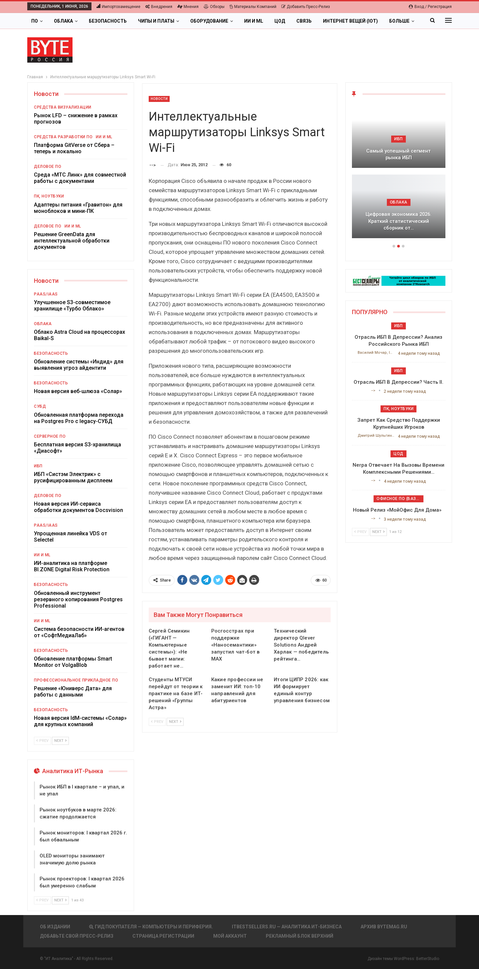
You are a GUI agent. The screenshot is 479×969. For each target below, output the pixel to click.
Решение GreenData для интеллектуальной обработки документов (71, 240)
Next (175, 722)
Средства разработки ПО (63, 137)
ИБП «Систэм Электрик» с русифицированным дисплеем (73, 477)
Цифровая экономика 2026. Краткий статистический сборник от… (398, 221)
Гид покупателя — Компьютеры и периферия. (151, 926)
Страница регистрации (163, 936)
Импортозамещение (118, 6)
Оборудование (209, 21)
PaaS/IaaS (46, 294)
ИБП (38, 466)
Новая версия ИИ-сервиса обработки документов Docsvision (78, 507)
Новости (159, 99)
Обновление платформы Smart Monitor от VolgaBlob (73, 662)
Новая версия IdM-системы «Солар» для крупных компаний (80, 721)
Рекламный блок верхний (299, 936)
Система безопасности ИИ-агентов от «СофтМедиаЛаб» (79, 632)
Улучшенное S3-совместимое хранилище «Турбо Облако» (72, 305)
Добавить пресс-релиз (305, 6)
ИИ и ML (253, 21)
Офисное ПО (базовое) (400, 498)
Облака (63, 21)
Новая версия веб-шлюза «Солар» (78, 391)
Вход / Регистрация (430, 6)
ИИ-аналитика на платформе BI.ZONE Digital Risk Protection (71, 566)
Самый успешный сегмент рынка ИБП (398, 154)
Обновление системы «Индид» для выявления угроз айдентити (78, 364)
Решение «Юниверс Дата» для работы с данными (73, 691)
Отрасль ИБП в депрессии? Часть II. (398, 382)
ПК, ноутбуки (49, 196)
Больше (399, 21)
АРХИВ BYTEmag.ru (384, 926)
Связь (304, 21)
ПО (34, 21)
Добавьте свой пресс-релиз (76, 936)
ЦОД (279, 21)
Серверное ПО (50, 436)
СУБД (40, 406)
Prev (157, 722)
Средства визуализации (62, 107)
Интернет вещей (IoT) (350, 21)
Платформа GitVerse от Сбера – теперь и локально (74, 148)
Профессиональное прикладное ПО (76, 680)
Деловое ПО (47, 166)
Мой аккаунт (230, 936)
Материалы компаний (253, 6)
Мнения (188, 6)
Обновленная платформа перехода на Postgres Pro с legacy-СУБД (78, 418)
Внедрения (158, 6)
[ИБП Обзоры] (398, 280)
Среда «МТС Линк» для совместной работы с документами (80, 178)
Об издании (55, 926)
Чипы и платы (156, 21)
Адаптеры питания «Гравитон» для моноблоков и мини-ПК (78, 208)
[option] (398, 174)
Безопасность (108, 21)
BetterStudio (427, 958)
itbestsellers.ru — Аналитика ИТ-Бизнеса (287, 926)
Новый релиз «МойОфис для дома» (398, 510)
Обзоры (214, 6)
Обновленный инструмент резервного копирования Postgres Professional (78, 599)
